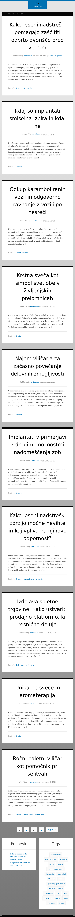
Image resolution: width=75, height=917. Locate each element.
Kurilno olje (50, 874)
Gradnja (19, 88)
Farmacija (63, 859)
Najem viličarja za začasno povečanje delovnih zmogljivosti (37, 366)
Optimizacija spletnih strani (56, 884)
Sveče (18, 336)
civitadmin (28, 56)
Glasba (51, 864)
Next (52, 829)
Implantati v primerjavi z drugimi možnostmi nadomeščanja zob (37, 444)
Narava (61, 879)
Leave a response (55, 56)
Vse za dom (28, 88)
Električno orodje (50, 859)
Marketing (51, 879)
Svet (58, 893)
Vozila (66, 898)
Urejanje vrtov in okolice (33, 579)
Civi (37, 3)
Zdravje (19, 167)
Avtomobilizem (22, 253)
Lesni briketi (62, 874)
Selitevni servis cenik (24, 814)
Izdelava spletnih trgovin (25, 665)
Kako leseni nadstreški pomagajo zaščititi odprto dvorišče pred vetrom (19, 856)
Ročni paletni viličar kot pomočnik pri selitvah (37, 766)
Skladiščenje (39, 814)
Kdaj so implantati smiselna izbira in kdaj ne (37, 118)
